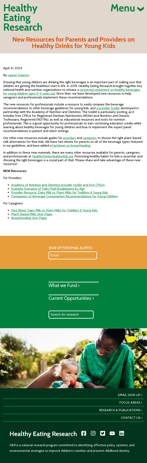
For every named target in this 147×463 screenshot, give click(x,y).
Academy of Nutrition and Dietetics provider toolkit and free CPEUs (58, 185)
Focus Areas (129, 402)
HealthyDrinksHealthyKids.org (52, 156)
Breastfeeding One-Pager (29, 218)
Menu (127, 8)
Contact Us (130, 418)
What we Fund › (64, 285)
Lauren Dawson (18, 75)
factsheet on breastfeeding (71, 145)
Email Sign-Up (129, 395)
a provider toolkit (108, 108)
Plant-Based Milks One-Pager (32, 214)
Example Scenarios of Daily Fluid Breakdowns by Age (48, 189)
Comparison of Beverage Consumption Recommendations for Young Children (64, 196)
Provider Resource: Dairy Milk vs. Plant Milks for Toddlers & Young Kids (59, 192)
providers (69, 138)
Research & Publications (119, 410)
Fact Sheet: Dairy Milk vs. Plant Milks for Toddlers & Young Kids (54, 210)
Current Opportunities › (71, 298)
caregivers (90, 138)
